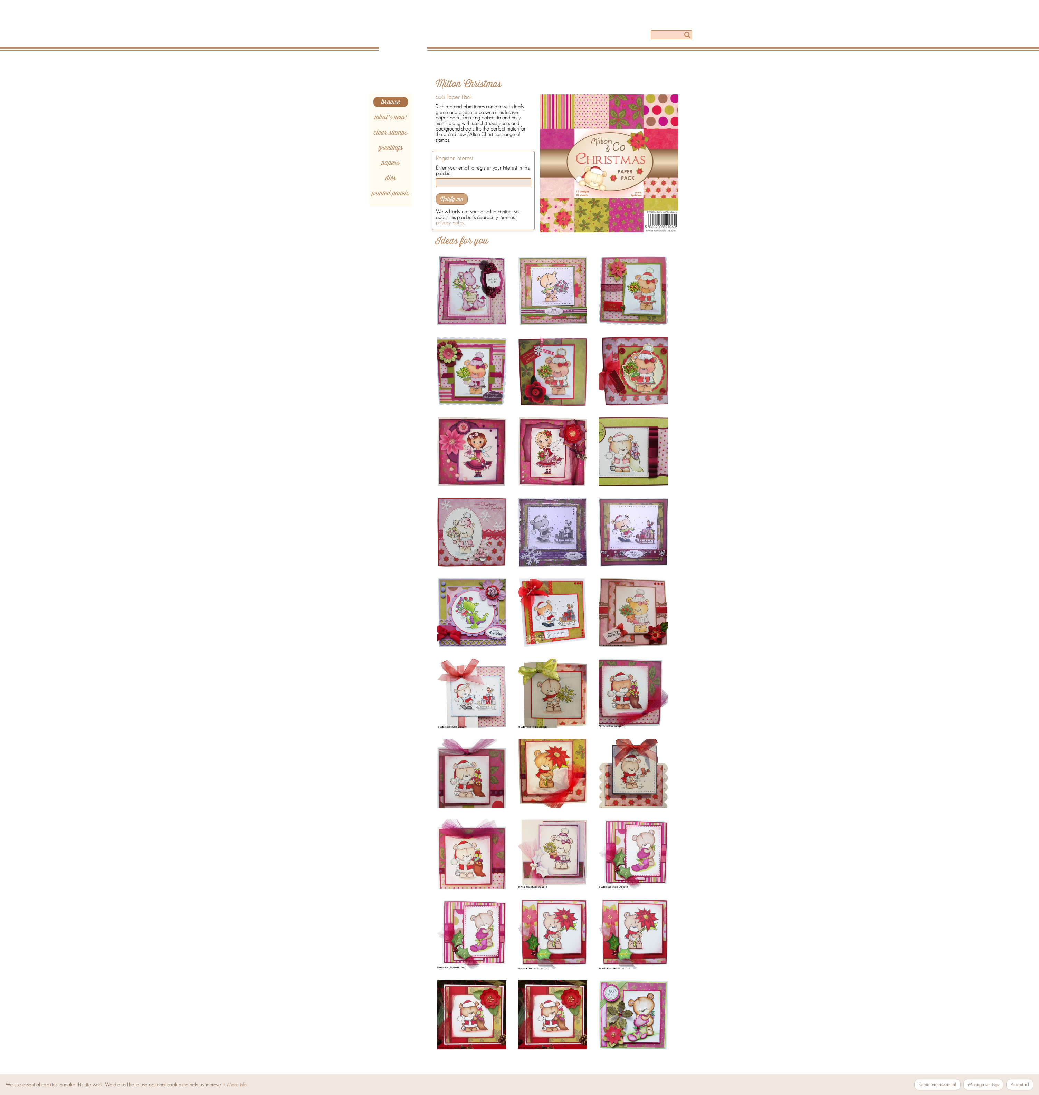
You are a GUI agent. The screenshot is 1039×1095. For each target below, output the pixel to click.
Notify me (451, 199)
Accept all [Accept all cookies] (1020, 1084)
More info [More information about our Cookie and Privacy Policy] (237, 1084)
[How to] (574, 35)
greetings (391, 148)
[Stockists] (620, 35)
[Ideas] (527, 35)
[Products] (481, 35)
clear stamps (390, 132)
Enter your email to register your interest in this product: (483, 170)
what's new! (391, 117)
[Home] (405, 32)
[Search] (671, 34)
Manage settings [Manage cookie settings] (983, 1084)
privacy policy (450, 222)
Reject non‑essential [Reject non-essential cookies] (937, 1084)
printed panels (390, 193)
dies (390, 178)
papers (390, 163)
